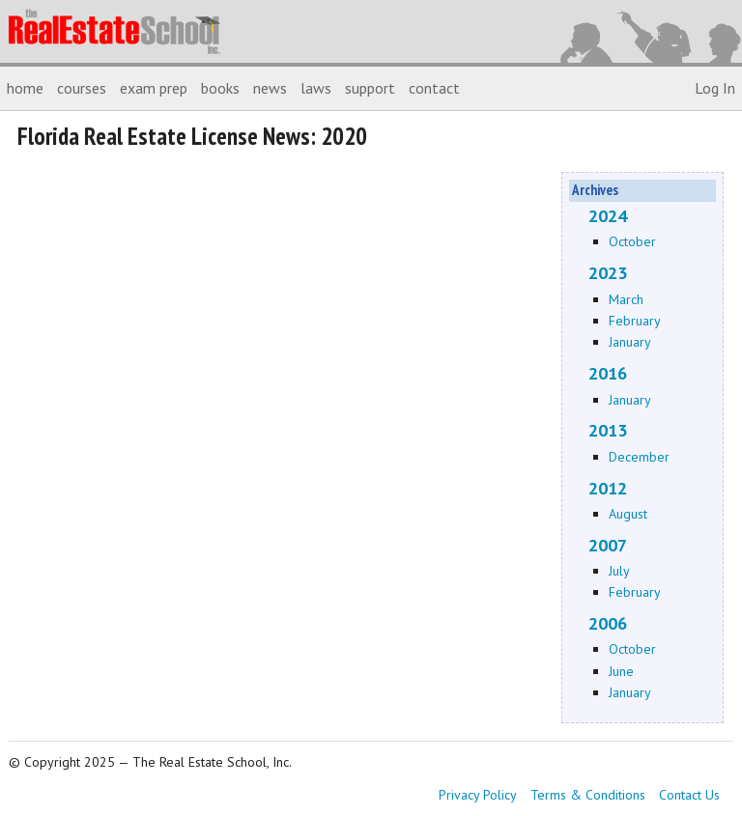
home (25, 88)
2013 (607, 430)
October (632, 241)
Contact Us (689, 794)
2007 (607, 545)
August (628, 513)
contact (434, 88)
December (639, 456)
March (626, 299)
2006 (607, 623)
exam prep (153, 88)
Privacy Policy (478, 794)
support (370, 88)
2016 (607, 373)
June (621, 671)
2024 (607, 216)
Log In (715, 88)
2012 (607, 488)
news (270, 88)
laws (315, 88)
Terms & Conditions (587, 794)
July (619, 570)
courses (81, 88)
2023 (607, 273)
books (220, 88)
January (630, 342)
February (635, 320)
